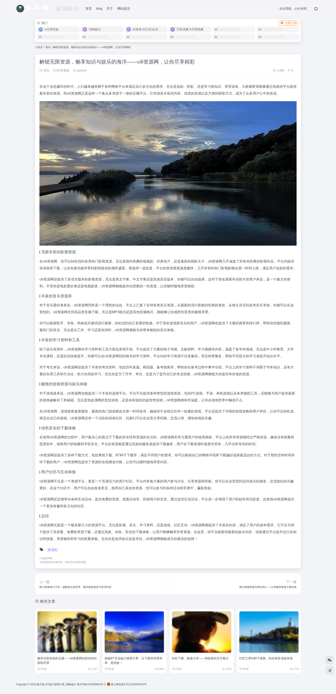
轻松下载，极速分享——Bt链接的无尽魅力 (200, 658)
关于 (109, 8)
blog (99, 8)
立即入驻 (288, 23)
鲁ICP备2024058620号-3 (91, 684)
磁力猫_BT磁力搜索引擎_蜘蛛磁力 (56, 684)
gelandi (79, 70)
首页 (89, 8)
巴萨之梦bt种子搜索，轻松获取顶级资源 (266, 658)
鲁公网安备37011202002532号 (127, 684)
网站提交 (123, 8)
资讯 (48, 47)
